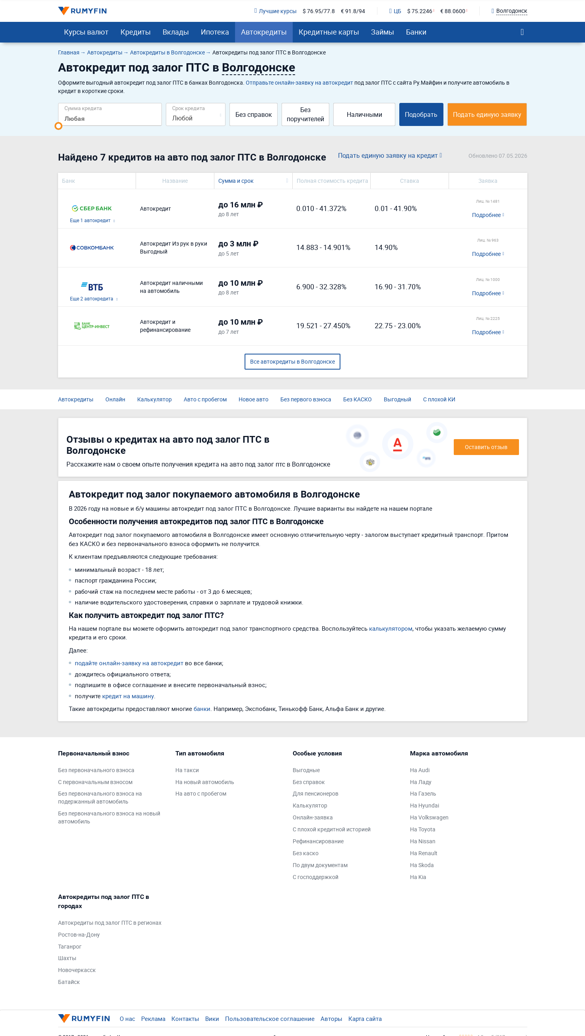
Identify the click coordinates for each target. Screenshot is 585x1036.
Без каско (306, 853)
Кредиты (135, 32)
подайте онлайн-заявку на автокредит (129, 663)
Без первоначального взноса (96, 770)
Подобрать (421, 114)
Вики (212, 1018)
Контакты (185, 1018)
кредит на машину (128, 696)
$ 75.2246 (419, 11)
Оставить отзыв (486, 447)
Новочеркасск (77, 970)
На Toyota (422, 829)
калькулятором (390, 628)
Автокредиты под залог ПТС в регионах (109, 922)
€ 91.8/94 (353, 11)
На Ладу (420, 782)
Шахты (67, 958)
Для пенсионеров (315, 793)
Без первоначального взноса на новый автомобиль (109, 817)
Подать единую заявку (487, 114)
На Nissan (422, 841)
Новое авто (253, 399)
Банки (416, 32)
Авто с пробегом (205, 399)
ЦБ (395, 11)
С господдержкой (315, 877)
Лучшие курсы (276, 11)
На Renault (423, 853)
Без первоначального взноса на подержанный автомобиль (100, 797)
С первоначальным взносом (95, 782)
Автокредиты (264, 32)
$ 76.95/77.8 (319, 11)
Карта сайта (365, 1018)
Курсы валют (86, 32)
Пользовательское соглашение (270, 1018)
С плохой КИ (439, 399)
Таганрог (70, 946)
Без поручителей (305, 114)
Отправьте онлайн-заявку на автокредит (299, 82)
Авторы (331, 1018)
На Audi (420, 770)
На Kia (418, 877)
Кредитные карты (329, 32)
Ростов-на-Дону (79, 934)
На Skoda (422, 865)
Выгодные (306, 770)
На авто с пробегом (200, 793)
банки (202, 709)
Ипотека (215, 32)
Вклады (176, 32)
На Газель (423, 793)
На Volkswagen (429, 817)
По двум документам (320, 865)
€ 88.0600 (452, 11)
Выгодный (397, 399)
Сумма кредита (83, 108)
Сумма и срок (236, 180)
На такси (187, 770)
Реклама (153, 1018)
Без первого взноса (305, 399)
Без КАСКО (357, 399)
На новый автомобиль (204, 782)
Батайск (69, 982)
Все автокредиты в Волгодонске (292, 361)
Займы (382, 32)
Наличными (364, 114)
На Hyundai (424, 805)
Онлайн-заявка (313, 817)
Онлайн (115, 399)
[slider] (58, 126)
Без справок (253, 114)
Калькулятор (154, 399)
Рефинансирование (318, 841)
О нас (127, 1018)
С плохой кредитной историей (332, 829)
